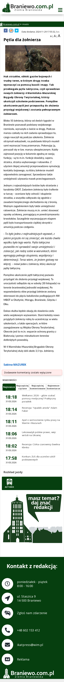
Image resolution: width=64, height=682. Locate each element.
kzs (57, 31)
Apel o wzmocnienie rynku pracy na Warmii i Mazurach (41, 421)
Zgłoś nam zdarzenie (32, 613)
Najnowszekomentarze (53, 387)
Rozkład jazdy (13, 472)
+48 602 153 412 (28, 630)
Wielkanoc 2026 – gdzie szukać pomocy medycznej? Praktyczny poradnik (39, 398)
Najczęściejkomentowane (37, 387)
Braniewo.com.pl (9, 24)
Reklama (23, 659)
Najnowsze (9, 387)
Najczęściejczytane (22, 387)
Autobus (9, 483)
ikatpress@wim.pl (30, 645)
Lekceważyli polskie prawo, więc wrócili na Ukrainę (39, 434)
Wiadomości (10, 380)
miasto (25, 24)
